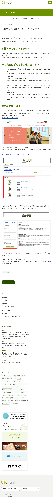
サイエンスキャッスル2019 (10, 114)
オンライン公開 (5, 268)
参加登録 (11, 458)
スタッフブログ (10, 15)
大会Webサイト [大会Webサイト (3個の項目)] (21, 364)
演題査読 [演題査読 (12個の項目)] (40, 364)
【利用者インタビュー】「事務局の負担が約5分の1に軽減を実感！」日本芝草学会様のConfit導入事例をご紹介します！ (25, 337)
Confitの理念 (8, 454)
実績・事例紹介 (8, 464)
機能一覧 (6, 457)
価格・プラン (8, 461)
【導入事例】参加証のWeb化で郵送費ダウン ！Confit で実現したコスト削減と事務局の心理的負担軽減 (26, 330)
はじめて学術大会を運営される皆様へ (13, 344)
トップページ (8, 451)
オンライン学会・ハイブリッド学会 (12, 310)
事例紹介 (5, 297)
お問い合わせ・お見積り (9, 446)
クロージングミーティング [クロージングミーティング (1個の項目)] (9, 358)
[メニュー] (50, 2)
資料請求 (25, 446)
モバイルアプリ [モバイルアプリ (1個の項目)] (17, 361)
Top (3, 15)
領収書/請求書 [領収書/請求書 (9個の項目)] (23, 367)
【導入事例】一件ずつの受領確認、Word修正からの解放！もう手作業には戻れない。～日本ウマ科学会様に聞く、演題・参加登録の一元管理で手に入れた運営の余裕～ (26, 323)
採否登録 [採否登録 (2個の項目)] (34, 364)
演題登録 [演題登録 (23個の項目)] (47, 364)
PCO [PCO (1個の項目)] (39, 353)
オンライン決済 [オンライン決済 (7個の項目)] (38, 356)
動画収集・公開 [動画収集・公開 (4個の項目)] (32, 361)
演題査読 (16, 458)
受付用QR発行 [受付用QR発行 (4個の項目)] (11, 364)
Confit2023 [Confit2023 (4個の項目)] (6, 353)
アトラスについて (19, 490)
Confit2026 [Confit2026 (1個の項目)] (13, 353)
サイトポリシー (30, 490)
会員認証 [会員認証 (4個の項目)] (24, 361)
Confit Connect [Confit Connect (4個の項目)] (22, 353)
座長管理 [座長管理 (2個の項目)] (28, 364)
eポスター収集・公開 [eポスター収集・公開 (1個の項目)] (32, 353)
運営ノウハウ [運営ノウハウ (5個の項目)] (14, 367)
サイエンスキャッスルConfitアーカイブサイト (15, 150)
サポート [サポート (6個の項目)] (19, 359)
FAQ (5, 467)
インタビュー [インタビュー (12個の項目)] (7, 356)
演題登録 (6, 458)
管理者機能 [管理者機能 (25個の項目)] (6, 367)
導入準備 (5, 294)
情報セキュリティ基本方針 (31, 491)
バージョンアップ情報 (9, 300)
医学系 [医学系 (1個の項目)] (39, 361)
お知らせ (5, 307)
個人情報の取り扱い (41, 490)
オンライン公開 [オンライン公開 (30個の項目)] (16, 356)
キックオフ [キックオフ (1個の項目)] (45, 356)
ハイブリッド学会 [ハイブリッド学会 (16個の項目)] (39, 359)
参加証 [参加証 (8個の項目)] (5, 364)
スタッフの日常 (7, 304)
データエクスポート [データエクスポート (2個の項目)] (28, 359)
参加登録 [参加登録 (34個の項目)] (45, 361)
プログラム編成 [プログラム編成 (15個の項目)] (7, 361)
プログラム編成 (24, 458)
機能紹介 (18, 15)
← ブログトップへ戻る (8, 278)
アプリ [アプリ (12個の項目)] (44, 353)
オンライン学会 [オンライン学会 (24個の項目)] (27, 356)
